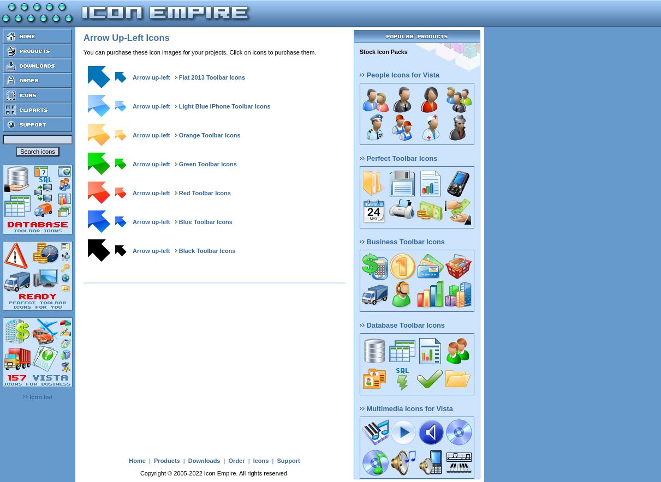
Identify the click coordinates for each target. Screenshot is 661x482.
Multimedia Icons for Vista (406, 409)
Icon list (37, 397)
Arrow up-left (151, 77)
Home (137, 460)
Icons (261, 460)
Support (288, 460)
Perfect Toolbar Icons (398, 158)
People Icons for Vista (399, 75)
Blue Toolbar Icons (206, 222)
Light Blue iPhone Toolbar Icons (225, 106)
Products (167, 460)
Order (237, 460)
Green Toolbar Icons (208, 164)
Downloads (204, 460)
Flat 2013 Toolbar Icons (212, 77)
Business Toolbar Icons (402, 242)
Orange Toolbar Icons (210, 135)
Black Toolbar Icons (207, 251)
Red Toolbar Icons (205, 193)
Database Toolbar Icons (402, 325)
